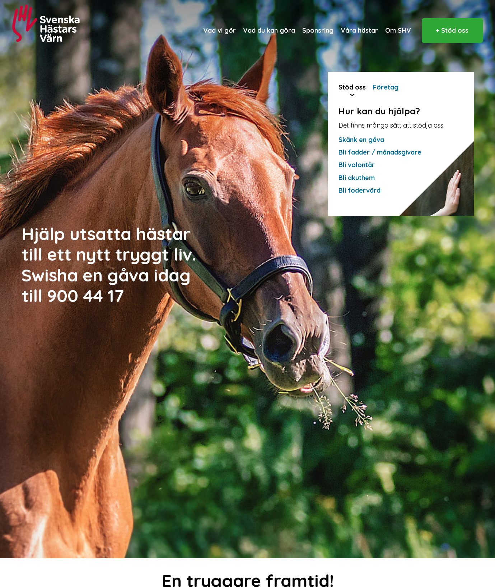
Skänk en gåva (361, 140)
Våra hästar (359, 30)
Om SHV (398, 30)
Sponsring (317, 30)
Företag (385, 87)
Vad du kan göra (269, 30)
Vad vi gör (219, 30)
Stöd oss (352, 87)
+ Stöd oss (452, 30)
